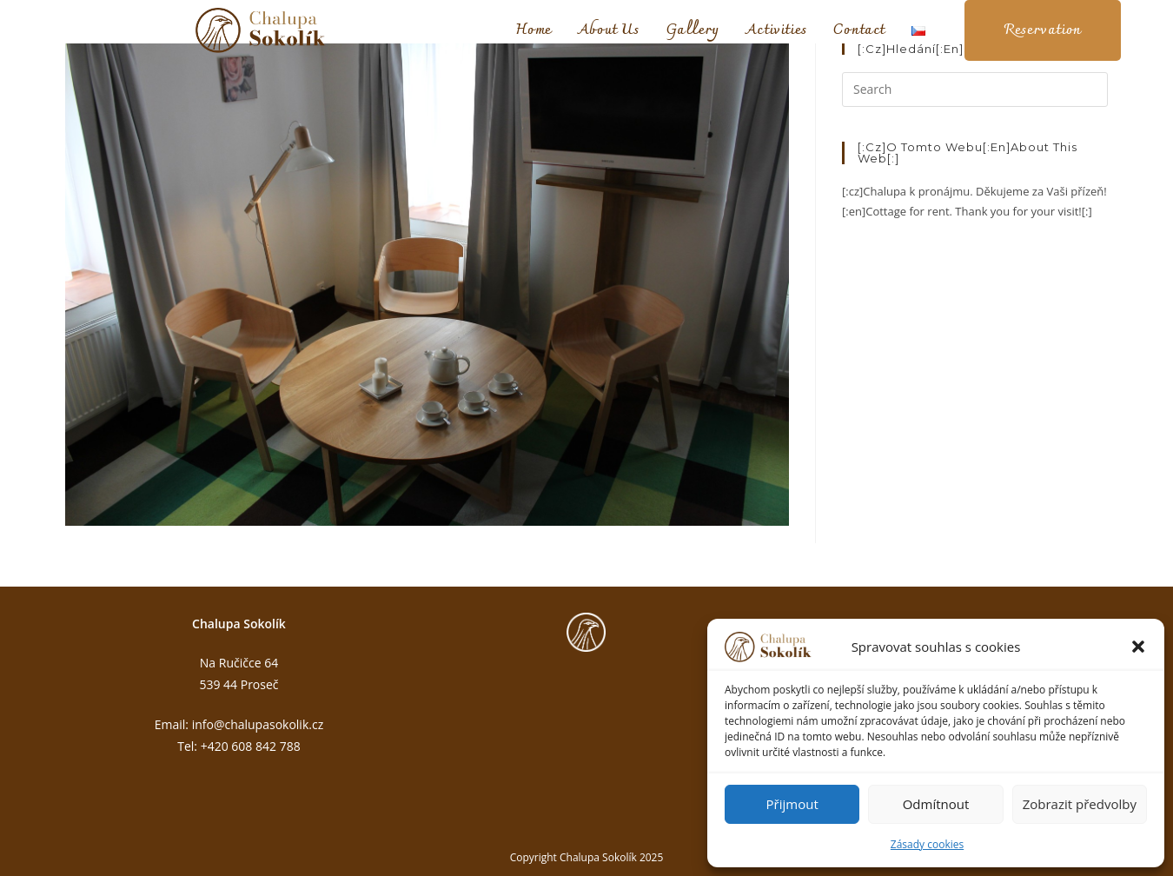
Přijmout (792, 804)
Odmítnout (936, 804)
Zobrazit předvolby (1080, 804)
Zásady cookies (927, 844)
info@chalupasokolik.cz (258, 724)
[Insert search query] (975, 89)
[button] (1138, 646)
